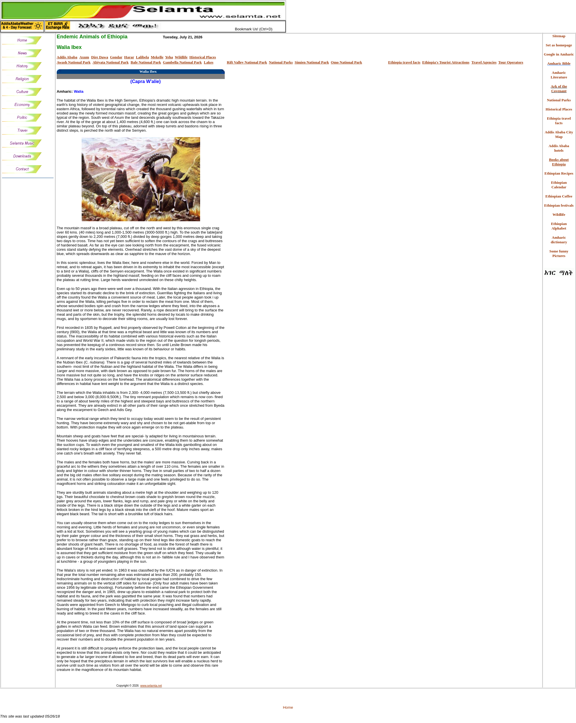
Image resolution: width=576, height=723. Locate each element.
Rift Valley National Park (247, 62)
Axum (84, 57)
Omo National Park (346, 62)
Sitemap (558, 36)
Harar (129, 57)
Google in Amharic (559, 54)
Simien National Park (312, 62)
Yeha (169, 57)
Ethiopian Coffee (558, 196)
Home (288, 707)
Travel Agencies (484, 62)
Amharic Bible (559, 63)
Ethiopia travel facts (404, 62)
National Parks (281, 62)
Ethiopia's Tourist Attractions (446, 62)
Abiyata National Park (110, 62)
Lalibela (142, 57)
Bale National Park (146, 62)
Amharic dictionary (559, 239)
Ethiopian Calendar (559, 184)
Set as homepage (559, 45)
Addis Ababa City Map (559, 134)
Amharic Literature (559, 74)
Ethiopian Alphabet (559, 226)
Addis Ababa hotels (559, 148)
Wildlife (181, 57)
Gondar (116, 57)
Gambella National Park (182, 62)
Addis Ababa (67, 57)
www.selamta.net (151, 685)
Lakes (208, 62)
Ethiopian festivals (559, 205)
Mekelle (157, 57)
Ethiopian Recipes (559, 173)
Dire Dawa (99, 57)
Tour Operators (510, 62)
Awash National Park (73, 62)
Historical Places (203, 57)
